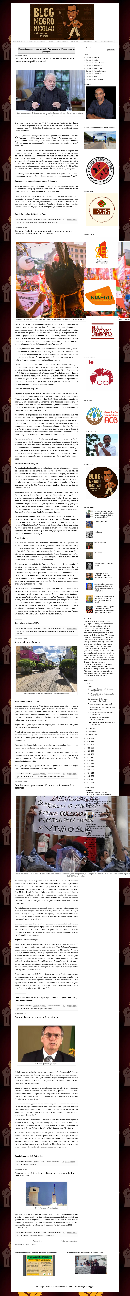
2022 (89, 748)
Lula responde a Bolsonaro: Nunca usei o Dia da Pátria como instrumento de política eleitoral (45, 60)
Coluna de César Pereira (95, 63)
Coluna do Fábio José (94, 68)
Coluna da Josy (91, 76)
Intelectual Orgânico (94, 843)
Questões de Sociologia (89, 41)
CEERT (89, 864)
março (90, 728)
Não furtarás (98, 553)
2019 (89, 757)
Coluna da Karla (92, 60)
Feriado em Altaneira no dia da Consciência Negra (29, 41)
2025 (89, 738)
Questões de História (106, 41)
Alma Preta (90, 861)
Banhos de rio (99, 532)
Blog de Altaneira (92, 810)
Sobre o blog (75, 41)
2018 (89, 760)
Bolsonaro (51, 222)
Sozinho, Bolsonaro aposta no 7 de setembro (37, 1017)
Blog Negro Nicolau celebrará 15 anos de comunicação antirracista (103, 575)
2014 (89, 773)
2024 (89, 741)
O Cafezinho (37, 1156)
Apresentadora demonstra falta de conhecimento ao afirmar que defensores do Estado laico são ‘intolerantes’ (103, 588)
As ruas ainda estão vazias (28, 642)
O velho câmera (100, 542)
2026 (89, 683)
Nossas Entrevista (62, 41)
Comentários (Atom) (28, 1245)
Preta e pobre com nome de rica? (100, 704)
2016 (89, 767)
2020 (89, 754)
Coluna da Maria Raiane (95, 74)
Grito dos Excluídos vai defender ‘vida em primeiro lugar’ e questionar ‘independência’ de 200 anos (43, 232)
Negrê (88, 834)
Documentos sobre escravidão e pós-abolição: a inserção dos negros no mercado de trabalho (99, 803)
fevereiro (91, 731)
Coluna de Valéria (92, 57)
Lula (57, 222)
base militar (33, 1235)
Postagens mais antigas (69, 1241)
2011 (89, 782)
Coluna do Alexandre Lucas (38, 777)
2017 (89, 763)
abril (90, 686)
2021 (89, 751)
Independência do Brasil (56, 777)
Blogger (90, 1287)
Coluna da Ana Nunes (94, 65)
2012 (89, 779)
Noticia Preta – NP (93, 852)
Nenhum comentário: (54, 219)
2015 (89, 770)
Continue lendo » (21, 1227)
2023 (89, 745)
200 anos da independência (28, 222)
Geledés (89, 790)
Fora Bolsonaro (35, 1009)
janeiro (91, 734)
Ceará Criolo (91, 825)
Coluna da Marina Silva (94, 79)
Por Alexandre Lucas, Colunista (27, 701)
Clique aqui (45, 997)
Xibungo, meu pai (100, 522)
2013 (89, 776)
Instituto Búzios (92, 799)
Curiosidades (49, 1235)
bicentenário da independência (58, 631)
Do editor (51, 41)
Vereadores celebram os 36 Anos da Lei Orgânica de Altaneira (103, 814)
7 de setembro (42, 222)
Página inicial (37, 1241)
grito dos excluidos (46, 1009)
